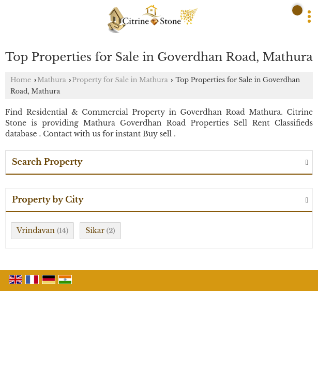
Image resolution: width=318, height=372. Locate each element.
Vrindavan (36, 230)
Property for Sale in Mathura (120, 80)
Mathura (51, 80)
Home (20, 80)
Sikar (94, 230)
